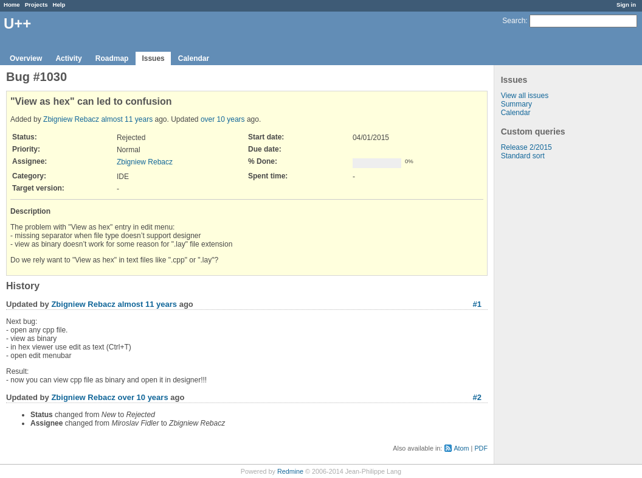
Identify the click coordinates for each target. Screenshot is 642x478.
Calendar (193, 58)
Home (12, 4)
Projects (36, 4)
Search (513, 20)
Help (59, 4)
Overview (26, 58)
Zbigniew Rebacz (71, 119)
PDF (481, 448)
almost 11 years (127, 119)
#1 (477, 304)
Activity (68, 58)
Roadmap (112, 58)
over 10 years (223, 119)
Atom (461, 448)
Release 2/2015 (526, 147)
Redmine (290, 471)
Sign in (626, 4)
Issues (153, 58)
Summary (516, 104)
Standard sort (523, 156)
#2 (477, 397)
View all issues (524, 95)
